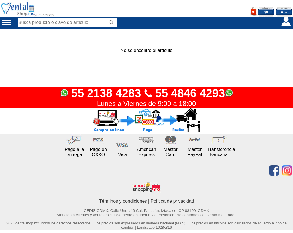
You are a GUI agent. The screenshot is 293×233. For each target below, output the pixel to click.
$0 (266, 12)
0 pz (284, 12)
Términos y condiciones (123, 201)
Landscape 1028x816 (154, 227)
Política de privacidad (172, 201)
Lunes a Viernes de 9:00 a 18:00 (146, 103)
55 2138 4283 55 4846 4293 (146, 93)
